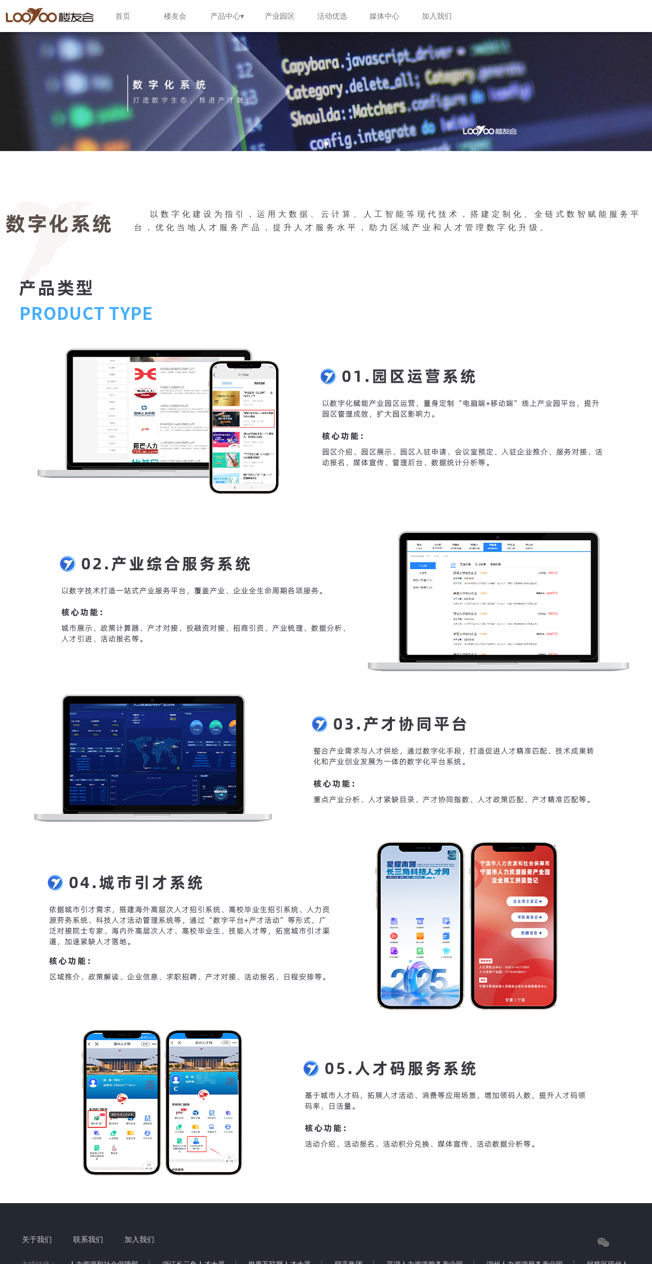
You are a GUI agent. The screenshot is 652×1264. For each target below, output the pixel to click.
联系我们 (88, 1239)
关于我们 (37, 1239)
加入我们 (139, 1239)
